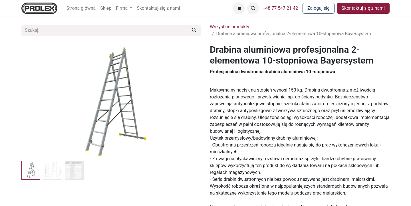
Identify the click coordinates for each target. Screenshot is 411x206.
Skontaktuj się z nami (363, 8)
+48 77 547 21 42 (280, 8)
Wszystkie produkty (229, 26)
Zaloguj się (318, 8)
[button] (253, 8)
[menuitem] (81, 8)
